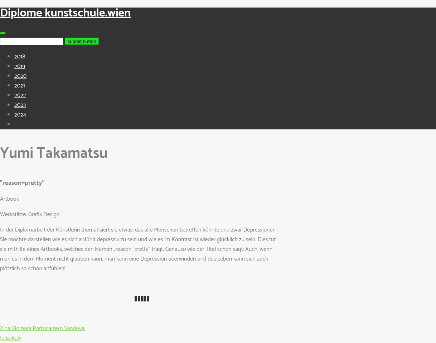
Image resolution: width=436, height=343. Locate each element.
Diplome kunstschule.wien (65, 13)
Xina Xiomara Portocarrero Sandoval (43, 328)
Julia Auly (10, 338)
